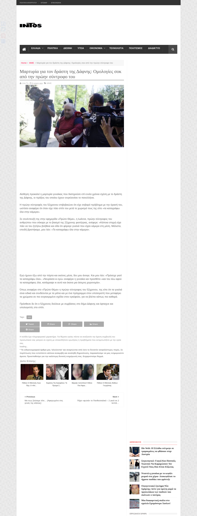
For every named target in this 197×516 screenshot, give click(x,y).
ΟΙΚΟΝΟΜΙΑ (96, 48)
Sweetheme (171, 430)
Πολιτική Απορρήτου (28, 3)
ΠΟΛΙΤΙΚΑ (52, 48)
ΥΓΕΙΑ (81, 48)
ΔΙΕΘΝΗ (67, 48)
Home (24, 63)
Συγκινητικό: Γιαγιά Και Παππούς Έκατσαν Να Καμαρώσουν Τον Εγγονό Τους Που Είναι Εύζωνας (159, 113)
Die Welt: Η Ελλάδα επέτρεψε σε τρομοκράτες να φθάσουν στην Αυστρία (158, 100)
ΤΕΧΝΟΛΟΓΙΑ (116, 48)
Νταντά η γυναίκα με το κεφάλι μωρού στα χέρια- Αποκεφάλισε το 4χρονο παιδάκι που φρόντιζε (159, 125)
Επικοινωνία (56, 3)
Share (50, 324)
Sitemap (44, 3)
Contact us (170, 414)
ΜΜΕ (31, 63)
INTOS (44, 430)
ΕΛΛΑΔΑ (35, 48)
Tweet (30, 324)
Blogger (149, 430)
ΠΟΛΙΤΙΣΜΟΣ (135, 48)
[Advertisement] (115, 25)
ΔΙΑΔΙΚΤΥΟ (154, 48)
